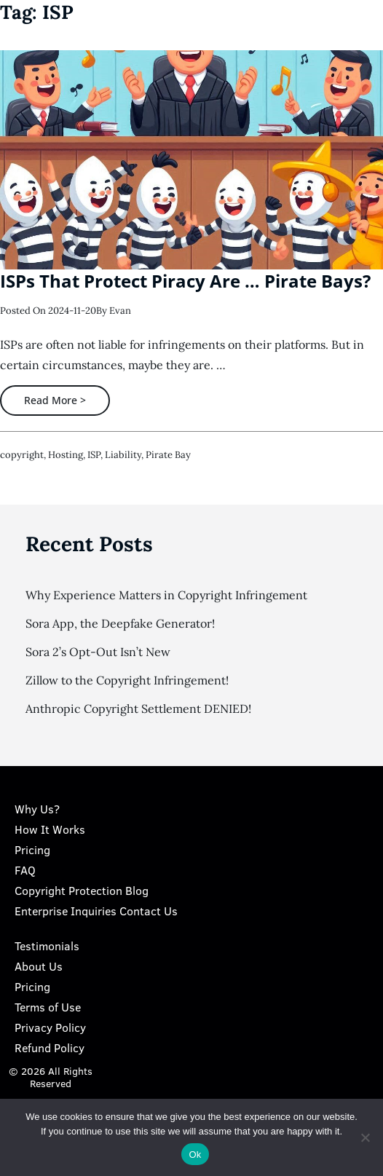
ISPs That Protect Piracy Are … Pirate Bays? (185, 281)
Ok (195, 1154)
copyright (22, 455)
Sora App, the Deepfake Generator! (120, 623)
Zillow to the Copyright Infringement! (127, 680)
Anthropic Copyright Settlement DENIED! (138, 708)
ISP (93, 455)
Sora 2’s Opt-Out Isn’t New (97, 651)
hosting (65, 455)
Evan (120, 310)
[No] (365, 1137)
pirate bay (168, 455)
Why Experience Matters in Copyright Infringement (166, 595)
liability (123, 455)
